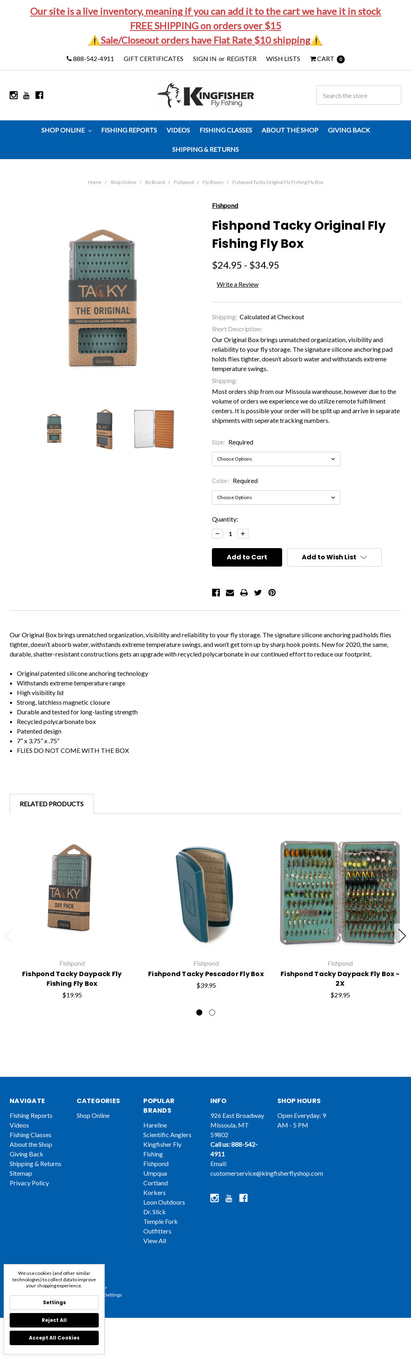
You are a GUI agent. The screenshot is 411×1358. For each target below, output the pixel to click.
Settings (54, 1302)
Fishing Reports (129, 130)
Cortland (155, 1195)
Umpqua (155, 1185)
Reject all (54, 1320)
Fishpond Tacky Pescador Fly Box (206, 990)
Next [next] (402, 936)
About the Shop (290, 130)
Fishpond (184, 182)
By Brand (155, 182)
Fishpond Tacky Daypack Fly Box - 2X (340, 1000)
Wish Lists (283, 58)
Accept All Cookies (54, 1337)
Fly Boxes (213, 182)
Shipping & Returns (205, 149)
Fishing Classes (225, 130)
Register (241, 58)
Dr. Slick (154, 1224)
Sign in (205, 58)
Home (95, 182)
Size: (232, 442)
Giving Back (349, 130)
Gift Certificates (153, 58)
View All (154, 1252)
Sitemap (21, 1185)
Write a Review (237, 284)
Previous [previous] (9, 936)
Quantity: (225, 519)
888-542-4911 (90, 58)
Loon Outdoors (164, 1214)
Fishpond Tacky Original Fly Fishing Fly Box (278, 182)
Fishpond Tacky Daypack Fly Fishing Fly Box (72, 990)
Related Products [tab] (51, 803)
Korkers (154, 1204)
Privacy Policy (29, 1195)
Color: (235, 480)
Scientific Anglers (167, 1146)
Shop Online (66, 130)
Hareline (155, 1137)
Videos (178, 130)
